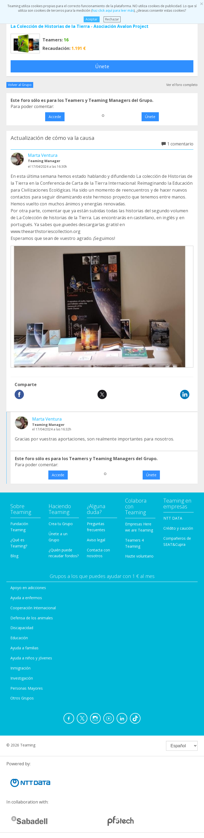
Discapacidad (21, 627)
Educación (19, 637)
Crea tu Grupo (61, 523)
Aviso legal (96, 539)
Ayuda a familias (24, 647)
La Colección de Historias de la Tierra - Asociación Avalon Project (79, 26)
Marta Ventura (42, 155)
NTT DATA (172, 518)
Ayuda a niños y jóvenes (31, 657)
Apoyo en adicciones (28, 587)
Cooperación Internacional (33, 607)
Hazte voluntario (139, 556)
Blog (14, 555)
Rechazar (112, 19)
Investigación (21, 678)
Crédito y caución (178, 528)
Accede (55, 116)
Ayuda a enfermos (26, 597)
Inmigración (20, 668)
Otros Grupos (22, 698)
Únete (102, 66)
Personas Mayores (26, 688)
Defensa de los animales (31, 617)
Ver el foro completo (182, 85)
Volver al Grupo (20, 85)
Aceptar (91, 19)
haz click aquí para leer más (113, 10)
